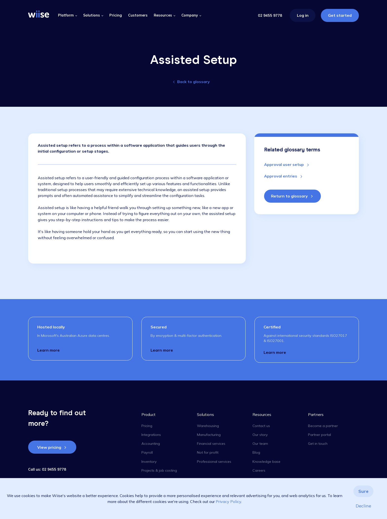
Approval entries (281, 176)
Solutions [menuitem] (205, 414)
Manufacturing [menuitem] (209, 434)
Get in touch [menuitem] (318, 443)
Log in (303, 15)
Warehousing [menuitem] (208, 426)
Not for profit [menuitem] (207, 452)
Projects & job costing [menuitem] (159, 470)
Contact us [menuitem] (261, 426)
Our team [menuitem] (260, 443)
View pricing (49, 447)
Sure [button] (363, 491)
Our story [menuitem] (260, 434)
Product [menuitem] (148, 414)
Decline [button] (363, 506)
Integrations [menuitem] (151, 434)
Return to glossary (289, 196)
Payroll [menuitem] (147, 452)
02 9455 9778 (270, 15)
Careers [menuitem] (258, 470)
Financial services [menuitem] (211, 443)
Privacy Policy (228, 501)
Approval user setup (284, 164)
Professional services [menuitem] (214, 461)
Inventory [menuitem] (149, 461)
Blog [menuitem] (256, 452)
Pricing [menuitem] (146, 426)
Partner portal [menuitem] (319, 434)
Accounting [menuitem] (150, 443)
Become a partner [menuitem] (323, 426)
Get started (340, 15)
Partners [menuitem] (316, 414)
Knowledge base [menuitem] (266, 461)
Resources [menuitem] (261, 414)
